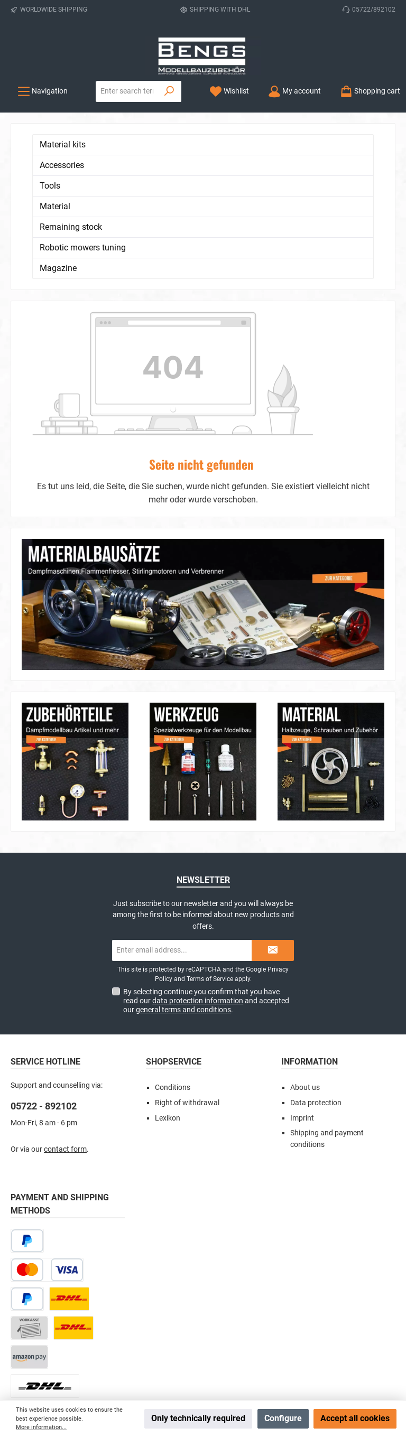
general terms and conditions (183, 892)
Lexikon (167, 999)
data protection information (197, 883)
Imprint (302, 999)
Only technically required (198, 1418)
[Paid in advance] (29, 1210)
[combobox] (127, 91)
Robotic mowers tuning (83, 247)
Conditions (172, 969)
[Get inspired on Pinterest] (241, 1336)
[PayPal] (27, 1181)
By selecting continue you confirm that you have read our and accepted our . (206, 883)
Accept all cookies (355, 1418)
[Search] (169, 91)
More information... (41, 1427)
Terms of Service (210, 861)
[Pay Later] (27, 1123)
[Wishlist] (229, 91)
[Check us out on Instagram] (190, 1336)
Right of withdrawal (187, 985)
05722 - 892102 (44, 988)
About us (305, 969)
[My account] (294, 91)
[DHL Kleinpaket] (73, 1210)
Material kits (63, 144)
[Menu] (43, 91)
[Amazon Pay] (29, 1239)
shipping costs (160, 1364)
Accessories (62, 165)
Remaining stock (71, 227)
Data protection (316, 985)
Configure (283, 1418)
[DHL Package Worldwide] (45, 1268)
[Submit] (273, 832)
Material (55, 206)
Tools (50, 186)
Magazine (58, 268)
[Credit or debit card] (47, 1152)
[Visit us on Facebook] (165, 1336)
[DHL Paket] (69, 1181)
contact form (65, 1031)
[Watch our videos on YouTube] (216, 1336)
